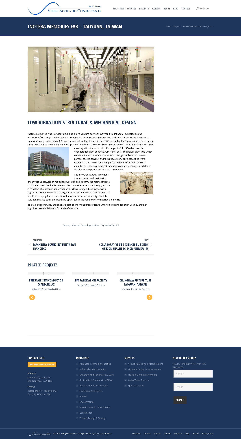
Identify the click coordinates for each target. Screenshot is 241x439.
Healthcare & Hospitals (91, 390)
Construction (86, 412)
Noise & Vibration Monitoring (142, 374)
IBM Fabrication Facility (90, 280)
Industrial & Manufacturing (93, 369)
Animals (83, 396)
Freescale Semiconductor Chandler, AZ (46, 282)
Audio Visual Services (138, 380)
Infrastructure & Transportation (95, 407)
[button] (32, 297)
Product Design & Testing (92, 418)
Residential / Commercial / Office (96, 380)
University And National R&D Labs (97, 374)
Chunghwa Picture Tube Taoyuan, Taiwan (135, 282)
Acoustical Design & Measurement (145, 363)
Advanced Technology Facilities (85, 225)
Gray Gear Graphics (103, 433)
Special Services (136, 385)
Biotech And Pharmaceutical (94, 385)
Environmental (87, 401)
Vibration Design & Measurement (144, 369)
